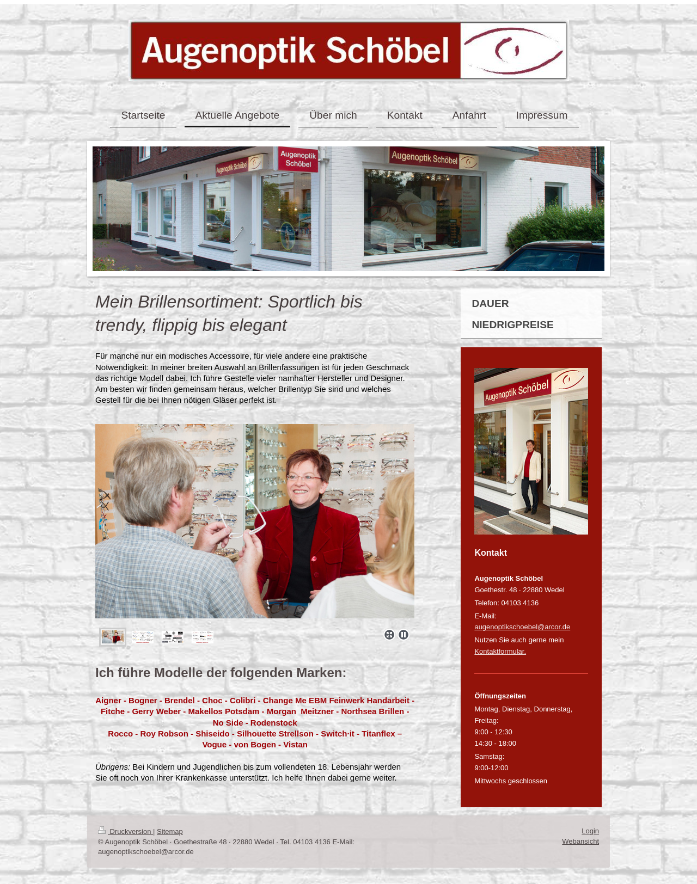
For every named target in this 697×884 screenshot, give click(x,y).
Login (590, 831)
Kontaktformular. (500, 651)
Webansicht (580, 841)
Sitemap (170, 831)
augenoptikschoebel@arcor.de (522, 627)
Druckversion (125, 831)
